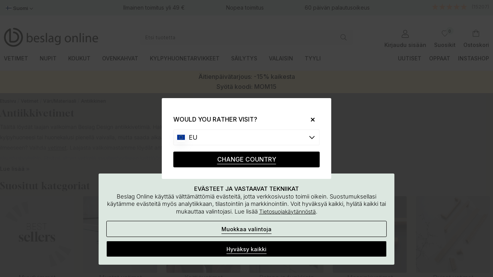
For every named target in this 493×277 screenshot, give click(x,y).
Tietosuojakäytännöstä (287, 211)
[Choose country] (246, 137)
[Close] (310, 119)
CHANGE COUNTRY (246, 159)
